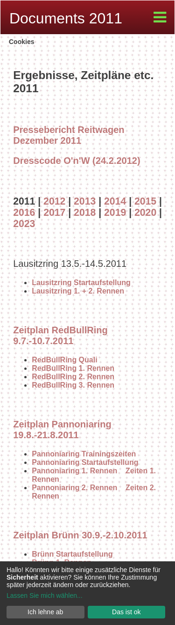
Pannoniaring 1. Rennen (74, 471)
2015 (145, 201)
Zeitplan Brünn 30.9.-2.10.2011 (80, 535)
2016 (24, 212)
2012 (54, 201)
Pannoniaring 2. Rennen (74, 488)
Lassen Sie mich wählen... (45, 595)
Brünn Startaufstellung (72, 554)
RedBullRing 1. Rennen (73, 368)
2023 (24, 223)
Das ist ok (126, 612)
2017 (54, 212)
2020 (145, 212)
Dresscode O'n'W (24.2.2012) (76, 160)
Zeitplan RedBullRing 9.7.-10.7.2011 (60, 335)
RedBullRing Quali (64, 360)
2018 (85, 212)
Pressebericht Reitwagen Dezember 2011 (68, 135)
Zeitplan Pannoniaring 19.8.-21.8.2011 (62, 429)
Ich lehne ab (45, 612)
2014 (115, 201)
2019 (115, 212)
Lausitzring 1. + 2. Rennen (78, 291)
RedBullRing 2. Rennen (73, 377)
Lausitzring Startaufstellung (81, 283)
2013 (85, 201)
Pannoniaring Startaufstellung (85, 462)
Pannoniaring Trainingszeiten (84, 454)
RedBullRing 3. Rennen (73, 385)
